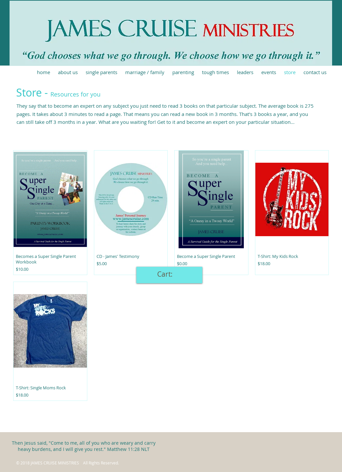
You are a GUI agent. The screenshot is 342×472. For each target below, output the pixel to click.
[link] (169, 274)
